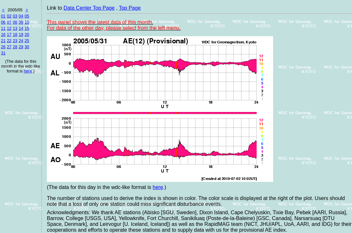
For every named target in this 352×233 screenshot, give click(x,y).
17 (9, 34)
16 (3, 34)
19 (21, 34)
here (28, 71)
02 (9, 16)
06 (3, 22)
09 (21, 22)
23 (15, 40)
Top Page (130, 8)
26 (3, 46)
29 (21, 46)
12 (9, 28)
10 (27, 22)
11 (3, 28)
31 (3, 52)
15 (27, 28)
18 (15, 34)
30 (27, 46)
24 (21, 40)
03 (15, 16)
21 (3, 40)
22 (9, 40)
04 (21, 16)
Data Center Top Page (89, 8)
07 (9, 22)
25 (27, 40)
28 (15, 46)
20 (27, 34)
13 (15, 28)
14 (21, 28)
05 (27, 16)
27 (9, 46)
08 (15, 22)
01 (3, 16)
